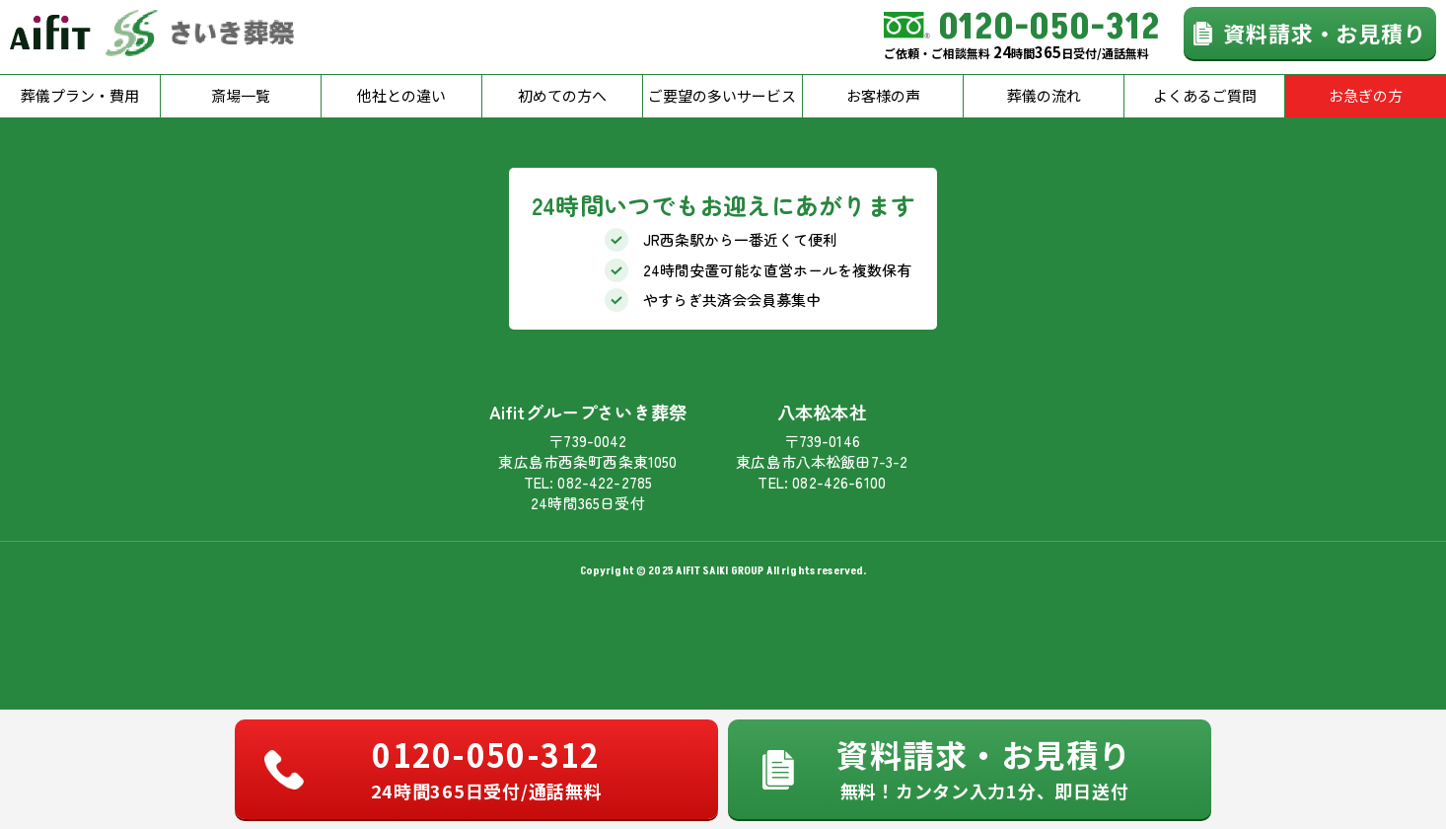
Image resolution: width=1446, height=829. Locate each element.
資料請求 (984, 766)
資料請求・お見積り (1324, 32)
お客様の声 (883, 95)
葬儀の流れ (1044, 95)
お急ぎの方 (1366, 95)
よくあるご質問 (1205, 95)
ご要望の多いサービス (722, 95)
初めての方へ (562, 95)
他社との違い (401, 95)
